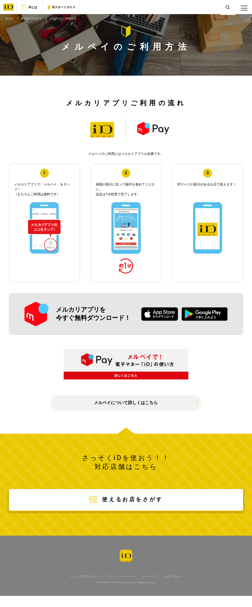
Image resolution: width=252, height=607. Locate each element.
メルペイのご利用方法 (68, 21)
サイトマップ (153, 587)
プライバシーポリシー (121, 587)
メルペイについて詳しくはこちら (126, 408)
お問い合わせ (178, 587)
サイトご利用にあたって (82, 587)
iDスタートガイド (60, 7)
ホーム (9, 21)
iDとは (29, 7)
